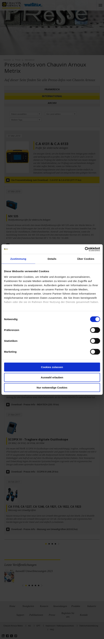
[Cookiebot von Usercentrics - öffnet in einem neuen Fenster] (84, 249)
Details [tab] (52, 258)
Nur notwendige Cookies (52, 387)
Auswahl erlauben (52, 377)
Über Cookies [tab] (85, 258)
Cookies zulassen (52, 367)
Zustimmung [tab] (18, 258)
